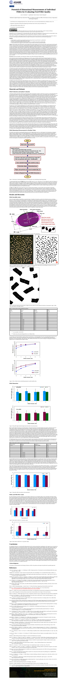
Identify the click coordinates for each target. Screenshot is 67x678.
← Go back (11, 6)
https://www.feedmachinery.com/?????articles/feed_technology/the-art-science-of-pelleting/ (26, 588)
